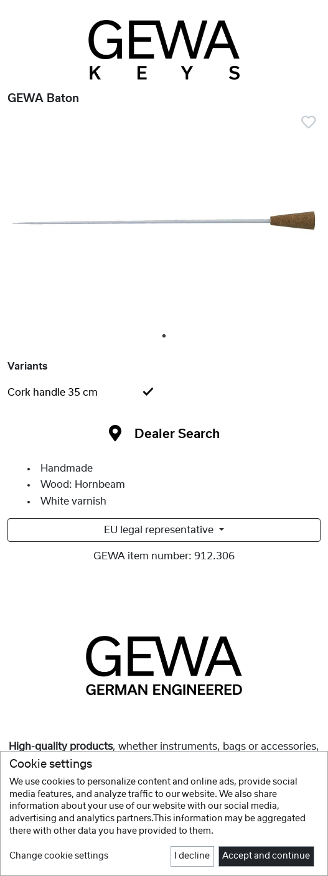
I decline (192, 856)
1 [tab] (165, 336)
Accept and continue (266, 856)
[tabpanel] (164, 224)
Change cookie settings (58, 856)
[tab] (164, 392)
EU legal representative (160, 530)
